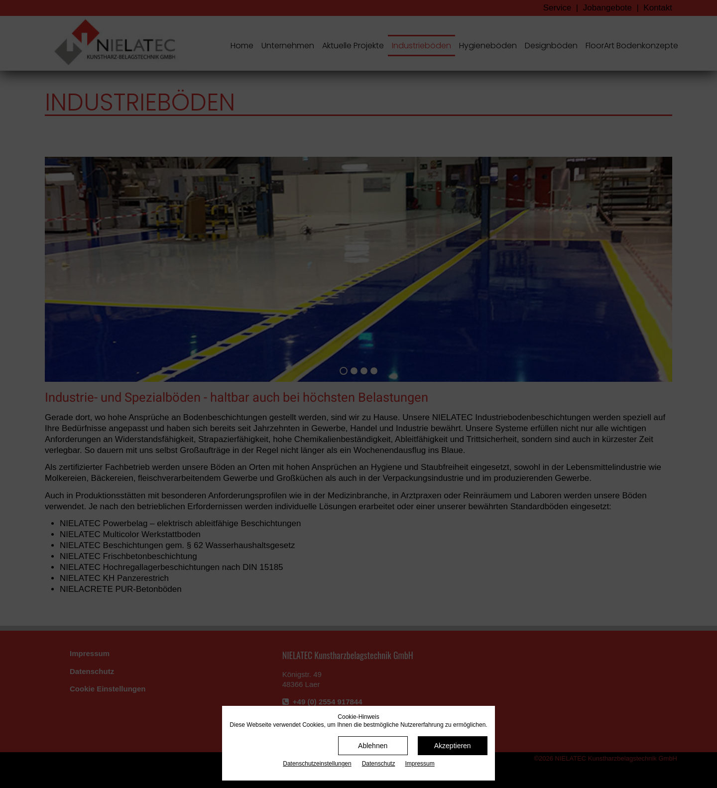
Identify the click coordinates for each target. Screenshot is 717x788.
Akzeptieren (452, 746)
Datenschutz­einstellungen (317, 763)
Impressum (419, 763)
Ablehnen (372, 746)
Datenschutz (378, 763)
